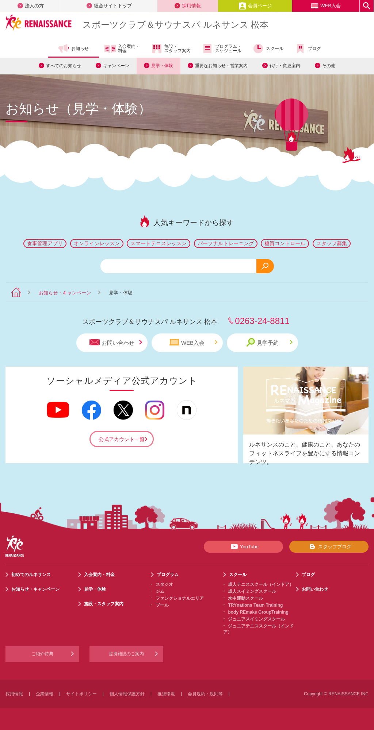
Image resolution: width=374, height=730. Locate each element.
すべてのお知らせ (63, 65)
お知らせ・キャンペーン (65, 293)
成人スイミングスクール (252, 591)
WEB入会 (326, 5)
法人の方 (31, 5)
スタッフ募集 (331, 243)
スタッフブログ (328, 546)
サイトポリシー (81, 693)
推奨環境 (166, 693)
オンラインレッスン (97, 243)
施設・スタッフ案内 (171, 48)
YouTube (243, 546)
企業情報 (44, 693)
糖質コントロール (284, 243)
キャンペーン (116, 65)
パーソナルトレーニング (226, 243)
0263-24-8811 (262, 321)
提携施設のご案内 (126, 653)
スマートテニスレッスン (158, 243)
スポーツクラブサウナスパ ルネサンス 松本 (175, 25)
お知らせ (73, 48)
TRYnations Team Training (255, 605)
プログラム (168, 574)
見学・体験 (162, 65)
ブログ (307, 48)
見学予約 (269, 342)
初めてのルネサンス (31, 574)
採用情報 (188, 5)
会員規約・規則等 (205, 693)
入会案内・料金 (122, 49)
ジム (160, 591)
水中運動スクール (245, 598)
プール (162, 605)
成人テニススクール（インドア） (261, 584)
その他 (328, 65)
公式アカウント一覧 (122, 439)
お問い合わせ (115, 342)
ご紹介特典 (42, 653)
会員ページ (255, 5)
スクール (267, 48)
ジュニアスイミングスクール (256, 619)
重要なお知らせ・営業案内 (221, 65)
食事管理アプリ (45, 243)
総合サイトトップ (109, 5)
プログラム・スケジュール (221, 48)
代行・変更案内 (285, 65)
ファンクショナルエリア (180, 598)
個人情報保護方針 (127, 693)
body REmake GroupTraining (258, 612)
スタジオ (164, 584)
